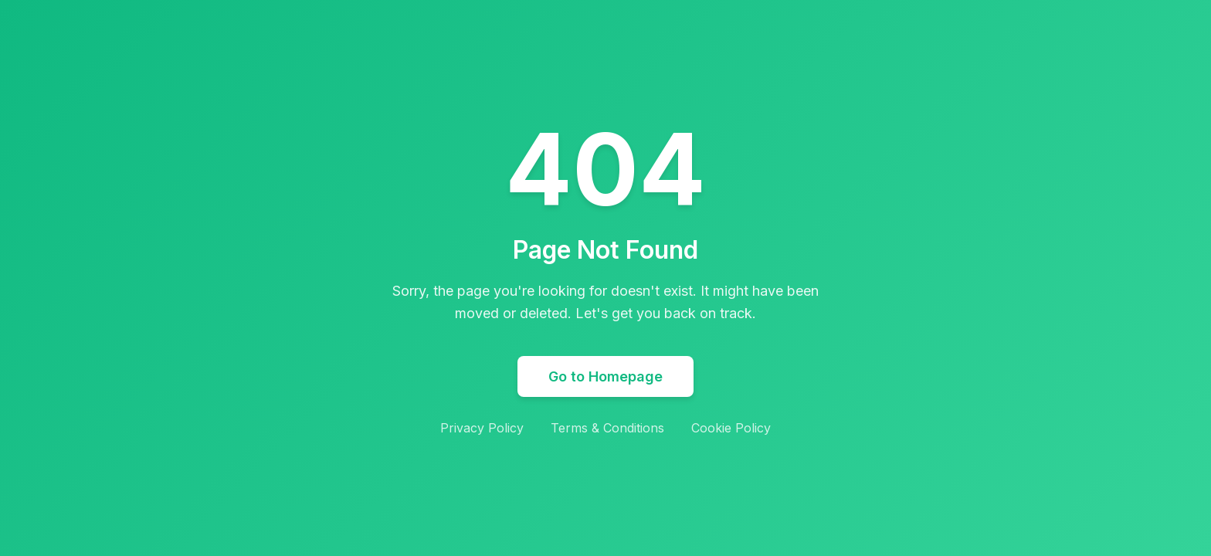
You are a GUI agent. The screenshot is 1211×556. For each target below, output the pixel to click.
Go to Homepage (605, 376)
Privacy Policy (482, 428)
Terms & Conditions (607, 428)
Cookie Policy (731, 428)
